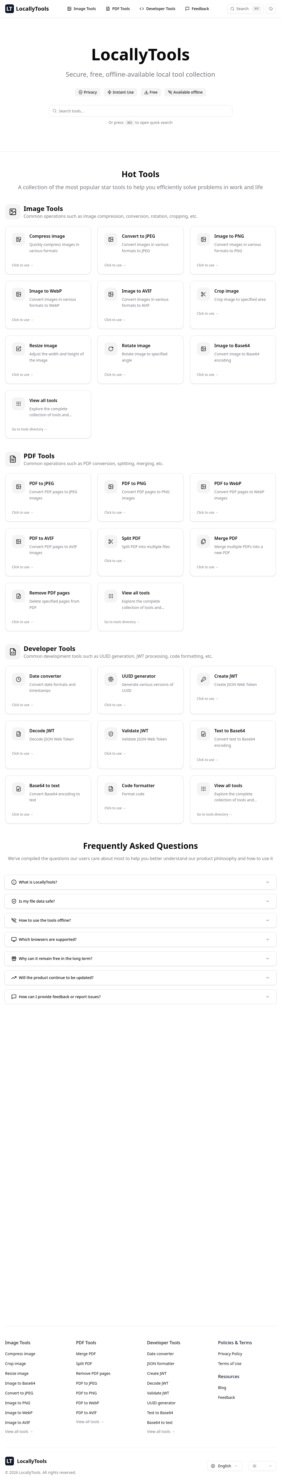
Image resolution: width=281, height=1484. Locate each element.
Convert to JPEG (19, 1393)
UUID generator (161, 1402)
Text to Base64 (160, 1412)
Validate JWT (158, 1393)
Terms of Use (230, 1363)
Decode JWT (157, 1383)
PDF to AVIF (86, 1412)
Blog (222, 1387)
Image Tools (81, 8)
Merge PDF (86, 1353)
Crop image (15, 1363)
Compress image (20, 1353)
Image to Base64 (20, 1383)
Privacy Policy (230, 1353)
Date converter (160, 1353)
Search (245, 8)
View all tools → (19, 1431)
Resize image (17, 1373)
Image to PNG (17, 1402)
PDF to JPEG (86, 1383)
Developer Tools (157, 8)
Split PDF (84, 1363)
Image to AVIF (17, 1422)
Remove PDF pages (93, 1373)
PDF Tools (118, 8)
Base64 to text (160, 1422)
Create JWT (157, 1373)
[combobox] (144, 110)
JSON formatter (161, 1363)
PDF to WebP (87, 1402)
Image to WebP (19, 1412)
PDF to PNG (86, 1393)
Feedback (197, 8)
